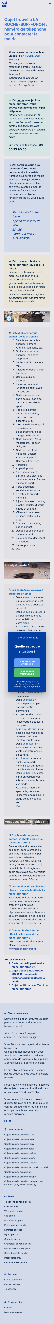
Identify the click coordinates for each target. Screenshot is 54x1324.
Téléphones (10, 1289)
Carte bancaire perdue (15, 1262)
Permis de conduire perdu (17, 1248)
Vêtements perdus (13, 1211)
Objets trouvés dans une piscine (20, 1162)
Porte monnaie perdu (15, 1225)
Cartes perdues (12, 1284)
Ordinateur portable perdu (17, 1243)
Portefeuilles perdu (14, 1220)
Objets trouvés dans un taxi (18, 1172)
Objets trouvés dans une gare (19, 1144)
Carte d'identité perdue (16, 1253)
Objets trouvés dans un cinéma (20, 1153)
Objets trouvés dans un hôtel (19, 1148)
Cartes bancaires (13, 1279)
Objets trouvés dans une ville (19, 1134)
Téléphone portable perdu (17, 1201)
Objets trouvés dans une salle (19, 1139)
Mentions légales (13, 1312)
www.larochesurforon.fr (22, 948)
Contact (8, 1307)
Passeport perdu (12, 1257)
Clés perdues (11, 1206)
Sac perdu (9, 1215)
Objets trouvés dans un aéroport (20, 1176)
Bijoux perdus (11, 1234)
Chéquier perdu (12, 1239)
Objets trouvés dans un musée (19, 1158)
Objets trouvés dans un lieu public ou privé (26, 1167)
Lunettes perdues (13, 1229)
